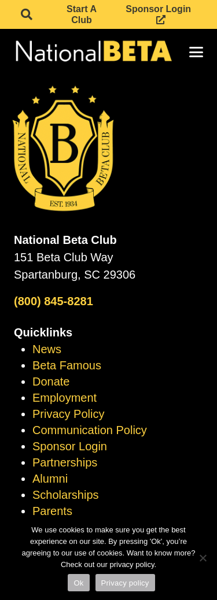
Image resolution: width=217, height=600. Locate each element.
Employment (64, 397)
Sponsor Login (69, 446)
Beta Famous (66, 365)
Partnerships (64, 462)
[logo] (93, 52)
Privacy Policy (68, 414)
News (46, 349)
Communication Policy (89, 430)
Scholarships (65, 494)
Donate (51, 381)
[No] (202, 558)
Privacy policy (125, 583)
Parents (52, 511)
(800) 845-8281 (53, 301)
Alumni (50, 478)
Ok (78, 583)
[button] (26, 14)
